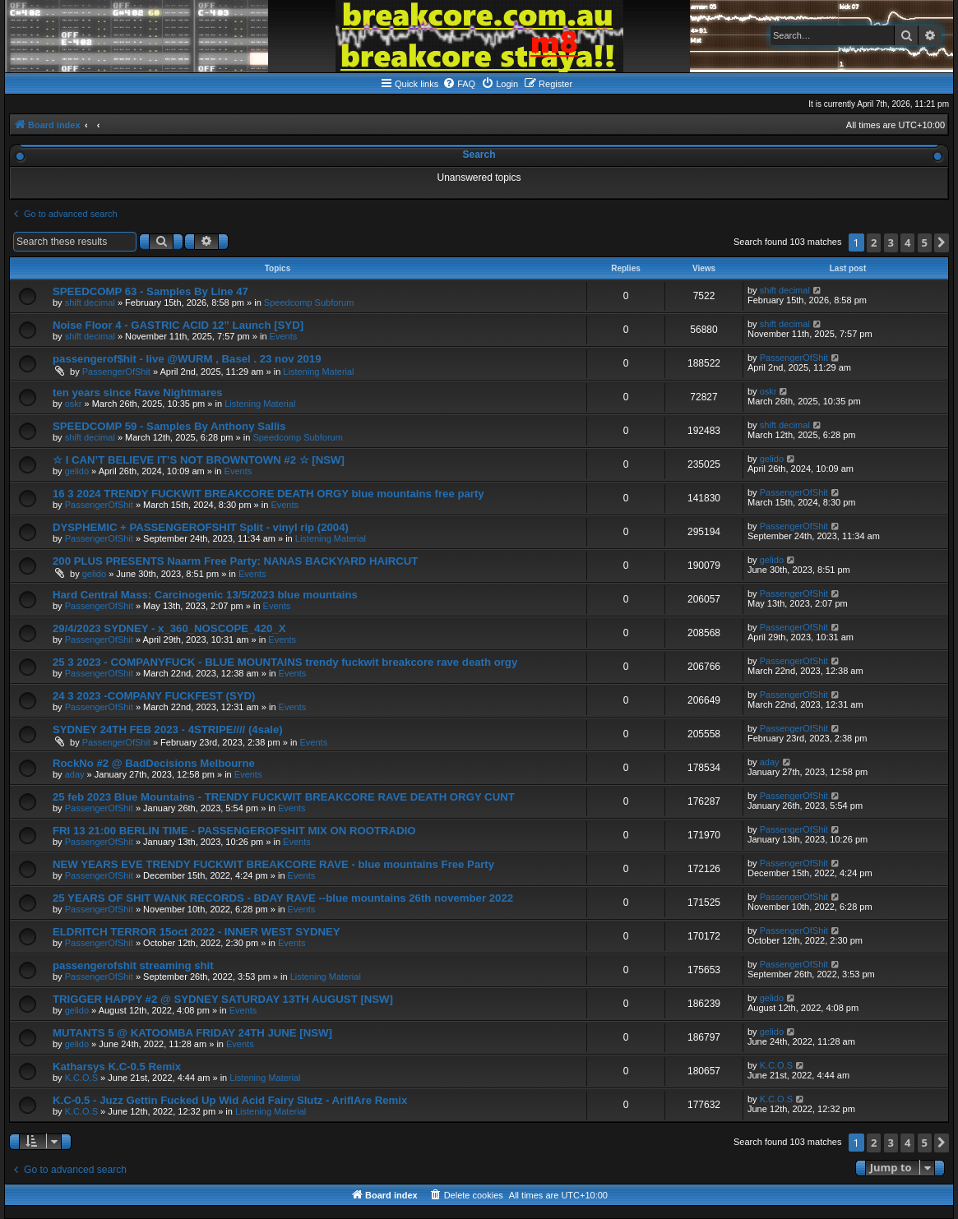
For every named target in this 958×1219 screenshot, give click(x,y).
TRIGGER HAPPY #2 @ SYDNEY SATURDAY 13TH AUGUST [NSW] (223, 999)
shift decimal (90, 302)
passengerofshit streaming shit (133, 965)
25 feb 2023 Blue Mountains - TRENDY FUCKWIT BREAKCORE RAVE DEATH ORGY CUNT (284, 797)
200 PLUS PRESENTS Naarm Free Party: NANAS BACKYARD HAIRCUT (235, 561)
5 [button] (925, 242)
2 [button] (874, 242)
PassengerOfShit (116, 371)
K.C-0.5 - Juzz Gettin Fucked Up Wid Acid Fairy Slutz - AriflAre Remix (230, 1100)
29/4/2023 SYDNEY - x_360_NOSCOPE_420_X (169, 628)
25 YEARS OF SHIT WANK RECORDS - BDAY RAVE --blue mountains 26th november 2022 (283, 898)
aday (75, 774)
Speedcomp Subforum (309, 302)
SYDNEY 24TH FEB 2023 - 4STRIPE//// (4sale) (168, 729)
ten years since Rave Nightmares (138, 392)
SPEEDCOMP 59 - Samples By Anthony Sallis (169, 426)
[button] (941, 242)
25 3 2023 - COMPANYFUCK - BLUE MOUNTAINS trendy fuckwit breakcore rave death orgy (285, 662)
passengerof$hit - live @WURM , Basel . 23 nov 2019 (187, 359)
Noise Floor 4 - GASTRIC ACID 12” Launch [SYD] (178, 325)
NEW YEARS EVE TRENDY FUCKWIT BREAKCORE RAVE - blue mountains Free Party (273, 864)
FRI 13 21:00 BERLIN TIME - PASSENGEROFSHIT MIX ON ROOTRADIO (234, 830)
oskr (73, 404)
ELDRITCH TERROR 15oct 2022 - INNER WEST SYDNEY (196, 932)
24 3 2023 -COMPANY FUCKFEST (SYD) (154, 696)
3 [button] (891, 242)
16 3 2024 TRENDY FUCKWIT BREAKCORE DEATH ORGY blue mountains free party (268, 493)
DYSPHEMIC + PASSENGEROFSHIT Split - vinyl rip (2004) (201, 527)
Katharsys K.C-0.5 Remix (117, 1066)
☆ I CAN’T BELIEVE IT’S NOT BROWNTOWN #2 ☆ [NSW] (199, 460)
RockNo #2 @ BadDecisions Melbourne (154, 763)
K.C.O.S (81, 1078)
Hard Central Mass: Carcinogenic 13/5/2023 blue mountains (205, 595)
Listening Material (318, 371)
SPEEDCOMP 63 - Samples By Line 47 (150, 291)
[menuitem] (458, 84)
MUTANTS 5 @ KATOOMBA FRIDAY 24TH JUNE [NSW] (192, 1033)
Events (284, 336)
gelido (77, 471)
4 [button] (907, 242)
